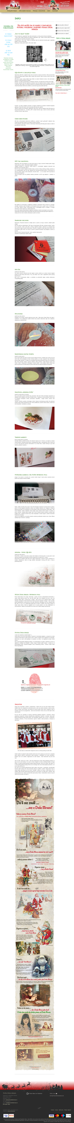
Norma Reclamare (11, 1111)
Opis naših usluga (25, 11)
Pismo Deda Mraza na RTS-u (62, 69)
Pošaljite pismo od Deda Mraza (8, 77)
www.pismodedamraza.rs (11, 1099)
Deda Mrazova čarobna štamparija (63, 50)
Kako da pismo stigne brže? (63, 27)
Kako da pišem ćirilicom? (62, 25)
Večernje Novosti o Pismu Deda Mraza (62, 86)
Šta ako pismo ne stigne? (62, 33)
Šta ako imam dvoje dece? (62, 30)
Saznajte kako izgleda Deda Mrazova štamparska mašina (61, 53)
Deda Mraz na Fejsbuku (35, 1093)
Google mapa (6, 1104)
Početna (4, 11)
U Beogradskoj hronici (60, 70)
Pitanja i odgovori (39, 11)
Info (48, 11)
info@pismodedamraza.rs (12, 1102)
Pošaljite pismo (12, 11)
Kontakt (55, 11)
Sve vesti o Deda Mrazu (61, 93)
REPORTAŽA (58, 87)
